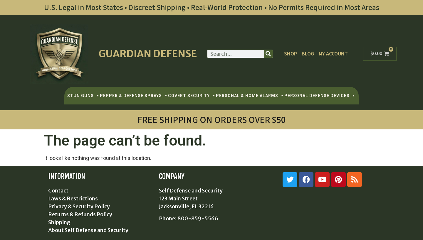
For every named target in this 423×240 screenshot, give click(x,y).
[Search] (268, 54)
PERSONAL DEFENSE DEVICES (320, 96)
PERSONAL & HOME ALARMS (250, 96)
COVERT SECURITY (192, 96)
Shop (290, 54)
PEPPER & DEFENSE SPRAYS (134, 96)
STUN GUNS (83, 96)
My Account (333, 54)
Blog (308, 54)
